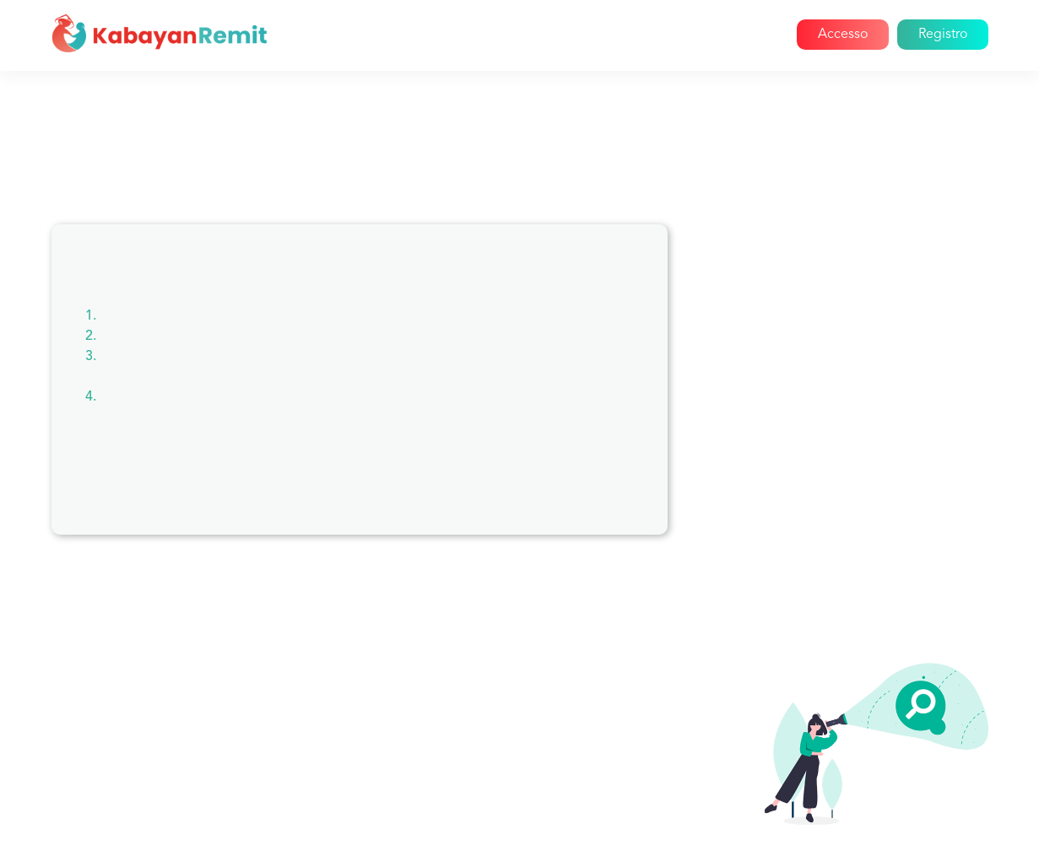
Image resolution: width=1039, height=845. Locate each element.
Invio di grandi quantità (835, 561)
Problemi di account (826, 319)
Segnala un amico (818, 501)
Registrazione (806, 531)
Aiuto (744, 34)
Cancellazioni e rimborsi (838, 379)
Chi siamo (487, 34)
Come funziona (588, 34)
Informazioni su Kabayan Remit (858, 288)
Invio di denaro (811, 592)
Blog (688, 34)
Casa (418, 34)
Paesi (780, 440)
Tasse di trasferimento (832, 622)
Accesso (843, 34)
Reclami (789, 410)
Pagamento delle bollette (843, 349)
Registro (942, 34)
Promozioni (800, 470)
